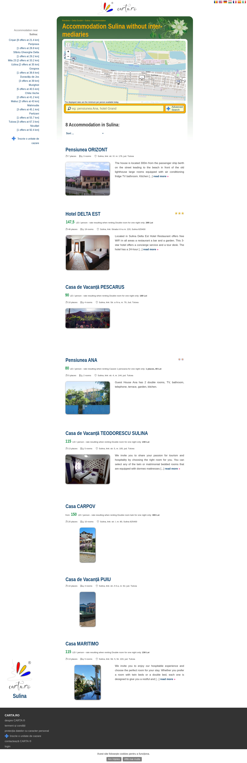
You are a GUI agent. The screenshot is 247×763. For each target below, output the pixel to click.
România (66, 20)
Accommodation (99, 20)
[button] (185, 80)
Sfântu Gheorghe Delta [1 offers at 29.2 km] (26, 54)
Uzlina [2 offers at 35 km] (25, 64)
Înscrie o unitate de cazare (25, 140)
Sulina (87, 20)
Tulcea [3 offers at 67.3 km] (24, 121)
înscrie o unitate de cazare (23, 736)
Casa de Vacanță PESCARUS (95, 287)
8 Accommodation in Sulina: (93, 124)
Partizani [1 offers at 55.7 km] (28, 115)
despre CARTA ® (15, 720)
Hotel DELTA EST (83, 214)
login (7, 746)
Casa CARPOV (80, 506)
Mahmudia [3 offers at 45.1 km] (28, 107)
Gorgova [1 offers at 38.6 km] (28, 70)
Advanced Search (177, 108)
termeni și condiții (15, 725)
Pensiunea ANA (81, 360)
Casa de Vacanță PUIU (88, 579)
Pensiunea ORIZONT (86, 149)
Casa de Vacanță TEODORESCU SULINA (107, 433)
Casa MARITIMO (82, 644)
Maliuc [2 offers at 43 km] (25, 101)
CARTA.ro (12, 715)
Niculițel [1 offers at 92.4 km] (28, 127)
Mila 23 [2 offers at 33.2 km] (23, 60)
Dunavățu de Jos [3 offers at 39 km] (29, 78)
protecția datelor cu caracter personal (27, 730)
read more (161, 176)
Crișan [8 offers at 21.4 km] (24, 40)
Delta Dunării (77, 20)
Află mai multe (132, 759)
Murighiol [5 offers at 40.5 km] (28, 87)
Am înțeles (114, 759)
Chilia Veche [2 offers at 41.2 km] (28, 95)
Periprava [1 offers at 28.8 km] (28, 46)
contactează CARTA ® (18, 741)
